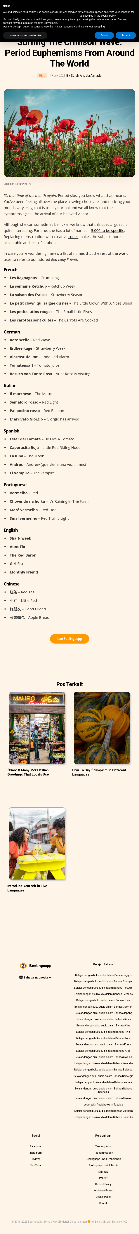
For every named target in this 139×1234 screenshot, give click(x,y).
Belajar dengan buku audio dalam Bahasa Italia (103, 1000)
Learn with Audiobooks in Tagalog (103, 1104)
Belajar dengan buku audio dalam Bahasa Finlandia (103, 1117)
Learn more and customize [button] (25, 35)
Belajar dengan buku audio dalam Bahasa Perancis (103, 994)
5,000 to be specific (107, 230)
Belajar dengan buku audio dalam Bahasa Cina (103, 1025)
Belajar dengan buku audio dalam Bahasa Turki (103, 1038)
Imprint (103, 1177)
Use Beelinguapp (69, 639)
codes (73, 236)
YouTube (35, 1165)
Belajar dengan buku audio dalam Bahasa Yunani (103, 1082)
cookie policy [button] (108, 15)
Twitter (36, 1158)
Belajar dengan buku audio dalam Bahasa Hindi (103, 1031)
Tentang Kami (103, 1146)
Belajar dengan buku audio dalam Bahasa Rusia (103, 1019)
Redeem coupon (103, 1152)
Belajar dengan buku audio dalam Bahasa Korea (103, 1044)
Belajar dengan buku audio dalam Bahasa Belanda (103, 1069)
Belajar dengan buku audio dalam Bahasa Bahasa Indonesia (103, 1090)
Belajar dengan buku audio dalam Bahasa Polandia (103, 1063)
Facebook (35, 1146)
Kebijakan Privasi (103, 1190)
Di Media (103, 1171)
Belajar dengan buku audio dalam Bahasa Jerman (103, 1006)
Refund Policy (103, 1184)
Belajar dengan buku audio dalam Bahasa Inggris (103, 975)
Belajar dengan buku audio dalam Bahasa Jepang (103, 1012)
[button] (34, 977)
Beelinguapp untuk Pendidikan (103, 1158)
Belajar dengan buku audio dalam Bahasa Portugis (103, 987)
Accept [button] (125, 35)
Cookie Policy (103, 1196)
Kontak (103, 1203)
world (124, 253)
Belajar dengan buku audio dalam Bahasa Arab (103, 1050)
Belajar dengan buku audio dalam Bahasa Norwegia (103, 1076)
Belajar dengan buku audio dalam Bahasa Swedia (103, 1057)
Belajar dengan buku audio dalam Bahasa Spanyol (103, 981)
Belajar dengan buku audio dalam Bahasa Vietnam (103, 1110)
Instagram (36, 1152)
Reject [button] (104, 35)
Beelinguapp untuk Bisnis (103, 1165)
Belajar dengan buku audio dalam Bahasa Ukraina (103, 1098)
